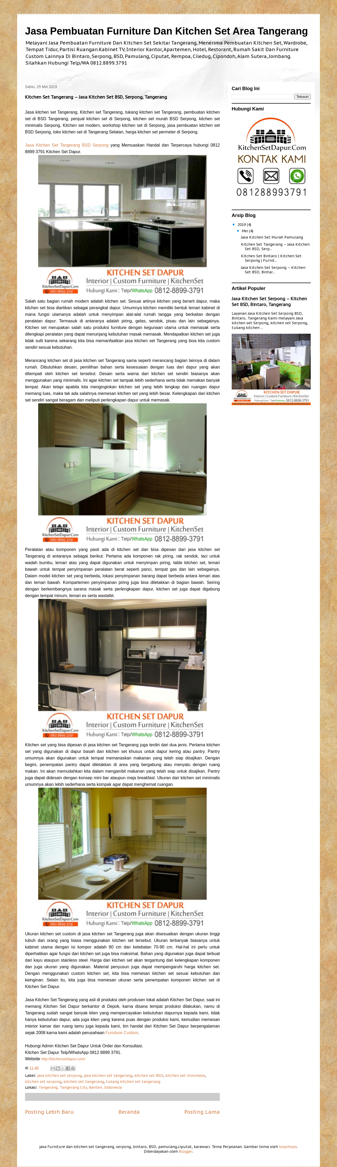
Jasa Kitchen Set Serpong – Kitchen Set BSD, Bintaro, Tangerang (269, 301)
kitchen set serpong (43, 1081)
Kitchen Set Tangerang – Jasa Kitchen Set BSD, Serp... (275, 246)
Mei (245, 231)
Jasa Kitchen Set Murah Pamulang (272, 237)
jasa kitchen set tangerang (108, 1075)
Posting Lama (202, 1111)
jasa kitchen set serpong (59, 1075)
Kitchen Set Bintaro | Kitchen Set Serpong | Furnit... (271, 258)
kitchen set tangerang (83, 1081)
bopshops (288, 1146)
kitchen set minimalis (185, 1075)
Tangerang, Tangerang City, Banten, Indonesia (80, 1087)
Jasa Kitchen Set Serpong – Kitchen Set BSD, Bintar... (273, 269)
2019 (242, 224)
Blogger (185, 1151)
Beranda (129, 1111)
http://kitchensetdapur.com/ (63, 1059)
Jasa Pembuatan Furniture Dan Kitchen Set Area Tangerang (166, 31)
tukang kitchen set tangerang (133, 1081)
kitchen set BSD (148, 1075)
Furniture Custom (122, 1032)
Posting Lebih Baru (49, 1111)
